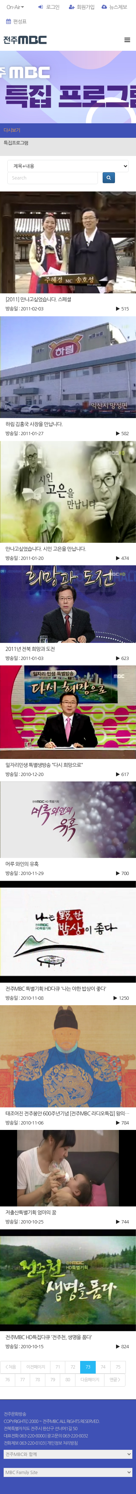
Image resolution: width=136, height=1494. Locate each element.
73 (88, 1367)
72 (72, 1367)
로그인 (52, 7)
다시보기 (12, 130)
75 (118, 1367)
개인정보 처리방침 (62, 1443)
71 (57, 1367)
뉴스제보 (114, 7)
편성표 (16, 21)
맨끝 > (115, 1380)
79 (52, 1380)
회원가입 (82, 7)
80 (67, 1380)
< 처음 (10, 1367)
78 (37, 1380)
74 (103, 1367)
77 (22, 1380)
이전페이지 (35, 1367)
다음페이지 (90, 1380)
